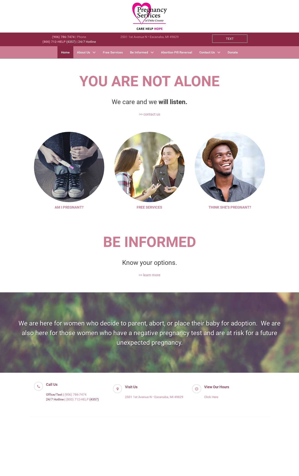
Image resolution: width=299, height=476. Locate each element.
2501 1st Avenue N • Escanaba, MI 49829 (149, 37)
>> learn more (149, 275)
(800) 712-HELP (77, 399)
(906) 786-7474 (75, 394)
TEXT (230, 39)
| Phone (69, 37)
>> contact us (149, 114)
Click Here (211, 397)
